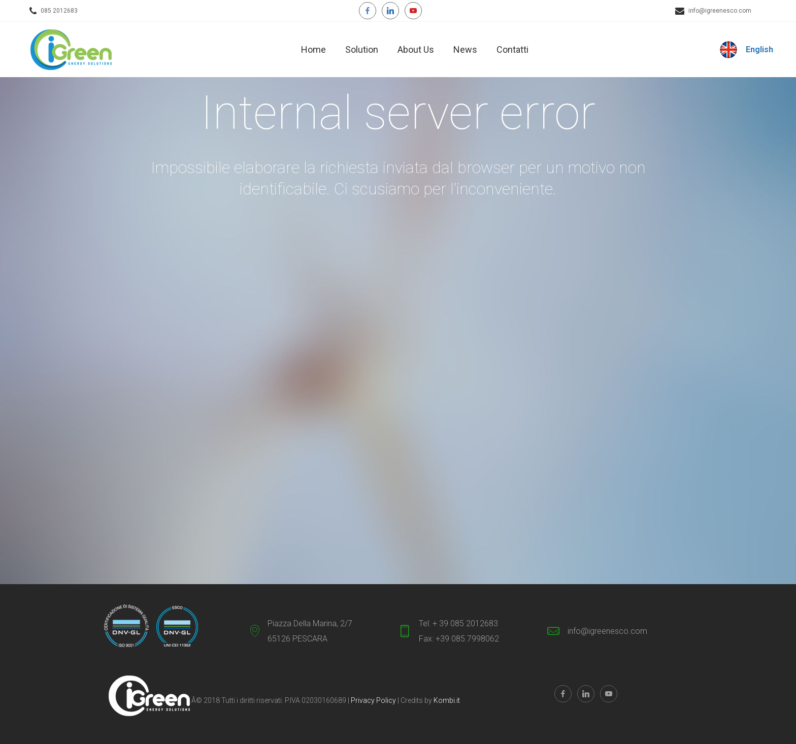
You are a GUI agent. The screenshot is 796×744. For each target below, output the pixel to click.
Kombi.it (447, 700)
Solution (361, 49)
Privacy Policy (374, 700)
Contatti (512, 49)
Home (313, 49)
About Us (415, 49)
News (465, 49)
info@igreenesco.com (719, 10)
